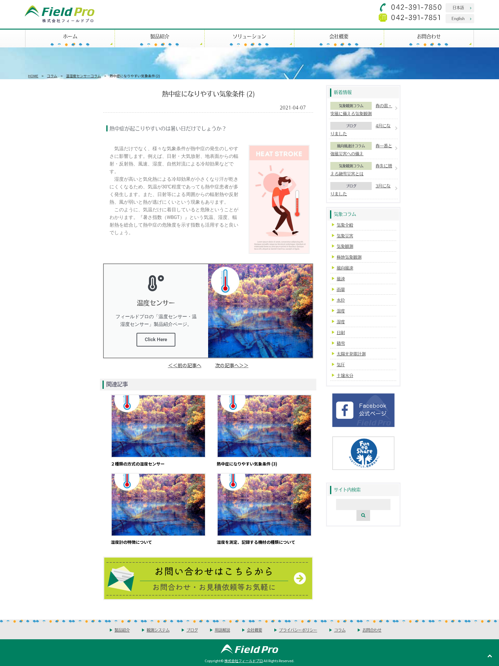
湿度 (341, 321)
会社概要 (338, 36)
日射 (341, 332)
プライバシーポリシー (298, 629)
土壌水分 (345, 375)
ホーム (70, 36)
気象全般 (345, 225)
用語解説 (222, 629)
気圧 (341, 364)
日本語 (458, 7)
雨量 (341, 289)
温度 (341, 310)
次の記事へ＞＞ (232, 365)
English (458, 18)
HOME (33, 75)
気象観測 (345, 246)
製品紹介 (159, 36)
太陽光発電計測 (351, 353)
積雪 (341, 343)
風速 (341, 278)
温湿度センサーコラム (83, 75)
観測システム (158, 629)
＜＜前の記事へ (184, 365)
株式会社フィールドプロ (243, 660)
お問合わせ (429, 36)
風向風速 (345, 267)
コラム (52, 75)
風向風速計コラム (351, 146)
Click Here (156, 339)
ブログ (351, 125)
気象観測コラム (351, 105)
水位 (341, 300)
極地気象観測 (349, 257)
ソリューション (249, 36)
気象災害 (345, 235)
